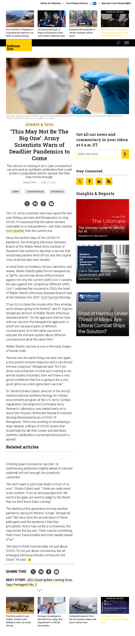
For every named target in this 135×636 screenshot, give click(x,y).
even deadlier (15, 231)
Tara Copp (29, 182)
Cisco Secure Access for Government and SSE (97, 273)
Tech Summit (50, 297)
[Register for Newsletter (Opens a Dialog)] (125, 154)
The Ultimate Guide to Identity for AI (101, 229)
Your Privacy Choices (81, 3)
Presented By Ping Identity (93, 236)
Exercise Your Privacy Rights (116, 3)
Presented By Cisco (89, 279)
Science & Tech (39, 124)
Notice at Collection (51, 3)
